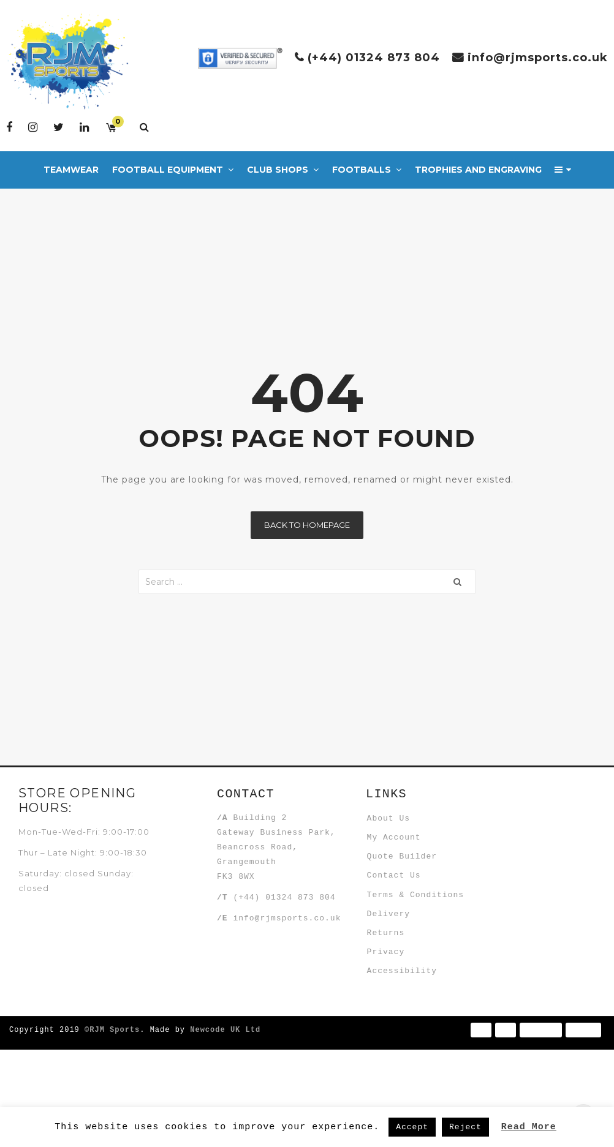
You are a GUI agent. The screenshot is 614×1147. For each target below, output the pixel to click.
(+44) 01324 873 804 (374, 57)
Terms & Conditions (423, 943)
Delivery (396, 973)
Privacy (394, 1033)
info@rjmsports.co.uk (538, 57)
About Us (396, 823)
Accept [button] (412, 1126)
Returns (394, 1003)
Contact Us (402, 913)
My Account (402, 853)
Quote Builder (410, 883)
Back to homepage (307, 525)
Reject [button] (465, 1126)
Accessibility (410, 1063)
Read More (528, 1126)
